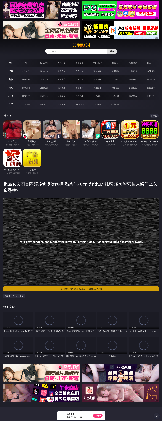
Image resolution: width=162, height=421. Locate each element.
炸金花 (115, 62)
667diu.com (81, 45)
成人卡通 (61, 79)
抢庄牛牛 (151, 62)
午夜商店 (44, 104)
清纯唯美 (115, 87)
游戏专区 (79, 62)
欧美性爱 (79, 79)
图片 (10, 87)
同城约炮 (26, 104)
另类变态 (151, 79)
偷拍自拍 (44, 79)
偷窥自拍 (26, 87)
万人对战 (61, 62)
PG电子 (26, 62)
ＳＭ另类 (151, 71)
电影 (10, 79)
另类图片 (151, 87)
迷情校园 (97, 96)
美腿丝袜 (97, 87)
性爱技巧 (151, 96)
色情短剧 (115, 104)
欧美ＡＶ (61, 71)
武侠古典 (79, 96)
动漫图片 (79, 87)
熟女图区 (133, 87)
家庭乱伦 (44, 96)
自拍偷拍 (44, 71)
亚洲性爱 (26, 79)
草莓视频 (61, 104)
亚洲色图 (44, 87)
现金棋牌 (133, 62)
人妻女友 (61, 96)
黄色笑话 (133, 96)
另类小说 (115, 96)
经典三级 (115, 79)
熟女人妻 (97, 71)
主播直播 (133, 71)
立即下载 (97, 416)
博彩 (10, 62)
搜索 (112, 51)
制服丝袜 (97, 79)
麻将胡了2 (97, 62)
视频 (10, 71)
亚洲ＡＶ (26, 71)
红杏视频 (97, 104)
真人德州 (44, 62)
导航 (10, 104)
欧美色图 (61, 87)
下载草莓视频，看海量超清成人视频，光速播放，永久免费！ (107, 288)
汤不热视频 (79, 104)
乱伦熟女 (133, 79)
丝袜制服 (115, 71)
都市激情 (26, 96)
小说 (10, 96)
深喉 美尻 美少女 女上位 (14, 296)
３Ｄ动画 (79, 71)
